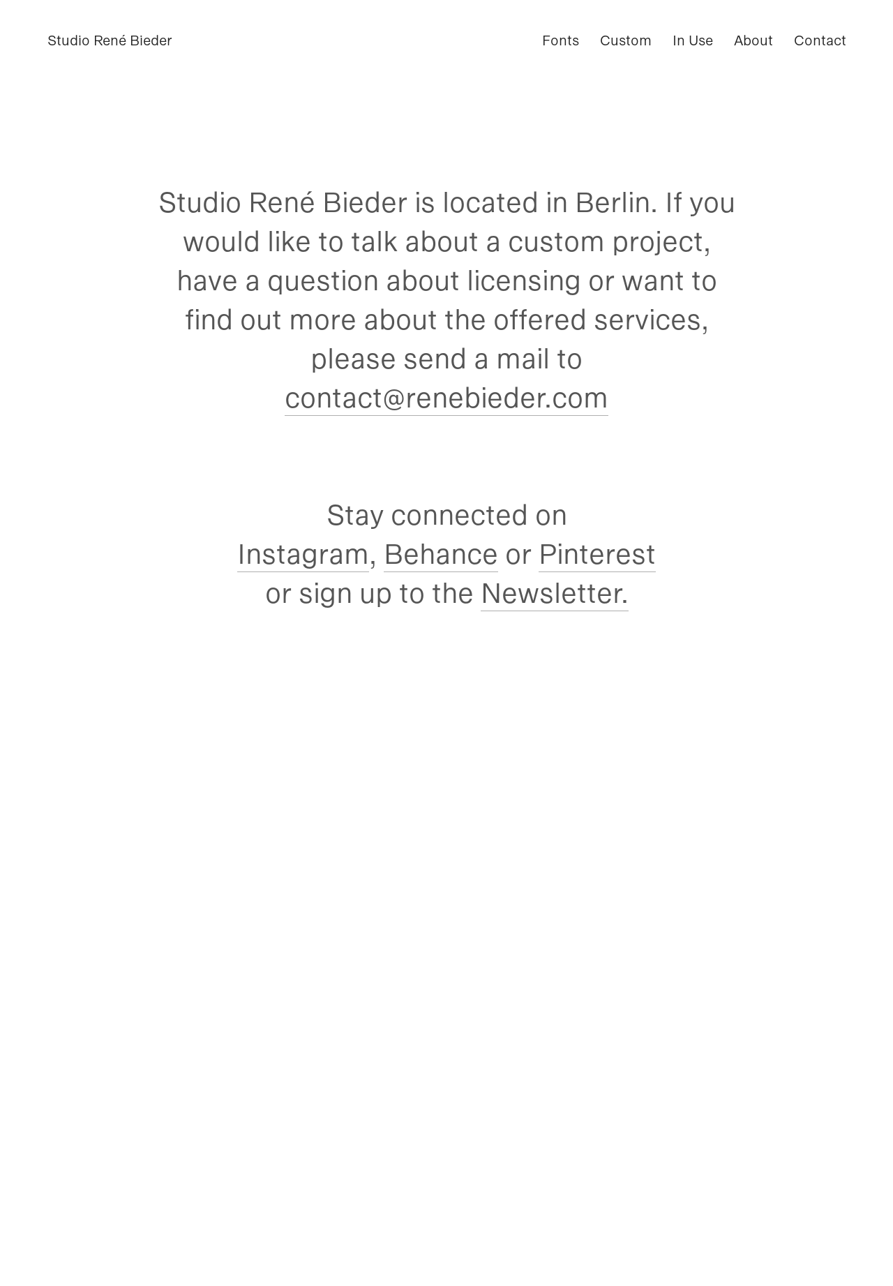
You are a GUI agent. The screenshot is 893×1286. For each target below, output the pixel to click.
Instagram (303, 554)
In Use (693, 40)
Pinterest (597, 554)
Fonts (560, 40)
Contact (820, 40)
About (753, 40)
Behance (441, 554)
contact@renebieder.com (446, 397)
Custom (626, 40)
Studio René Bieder (109, 40)
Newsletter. (555, 593)
